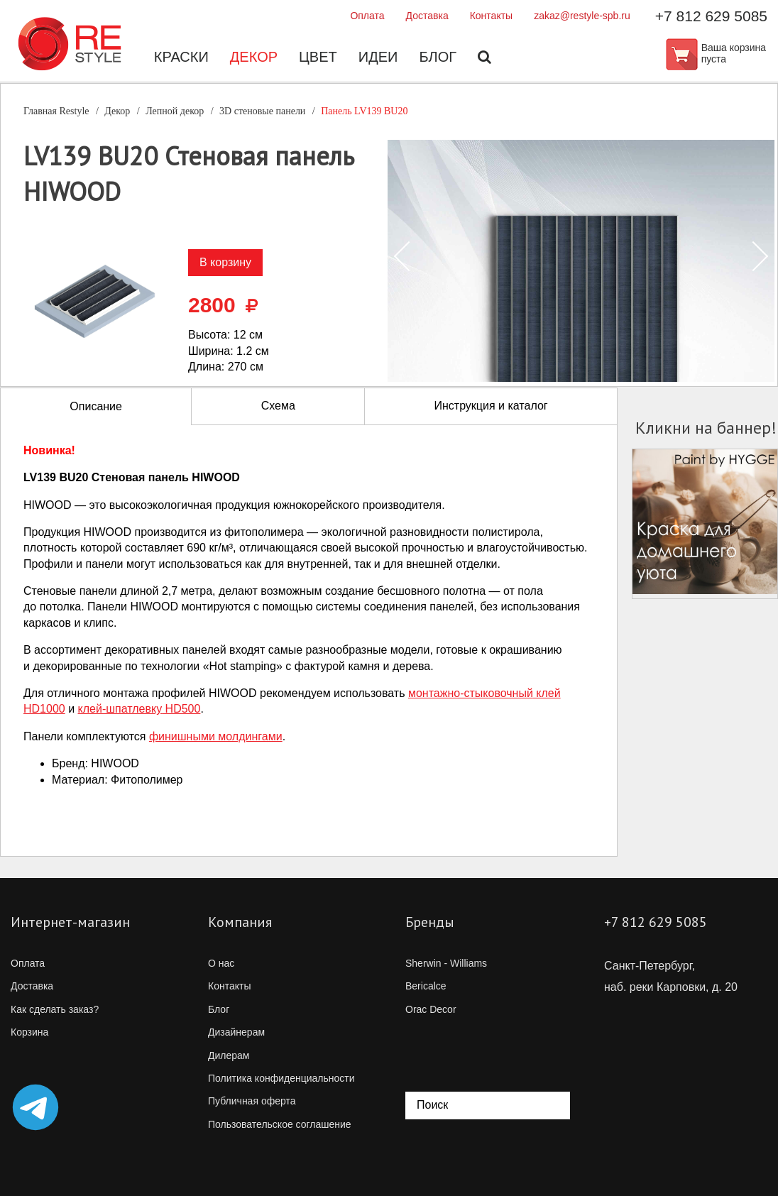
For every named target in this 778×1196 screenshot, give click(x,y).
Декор (254, 57)
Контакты (491, 15)
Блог (437, 57)
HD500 (139, 709)
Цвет (318, 57)
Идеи (378, 57)
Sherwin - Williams (446, 963)
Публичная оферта (252, 1101)
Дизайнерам (236, 1032)
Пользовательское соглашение (279, 1124)
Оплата (367, 15)
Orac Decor (430, 1009)
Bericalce (425, 986)
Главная (56, 111)
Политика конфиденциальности (281, 1078)
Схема (278, 406)
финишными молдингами (216, 736)
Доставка (427, 15)
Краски (181, 57)
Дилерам (228, 1055)
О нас (221, 963)
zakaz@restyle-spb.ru (582, 15)
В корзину (225, 262)
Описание (96, 406)
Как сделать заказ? (55, 1009)
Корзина (29, 1032)
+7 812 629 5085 (711, 16)
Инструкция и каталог (490, 406)
